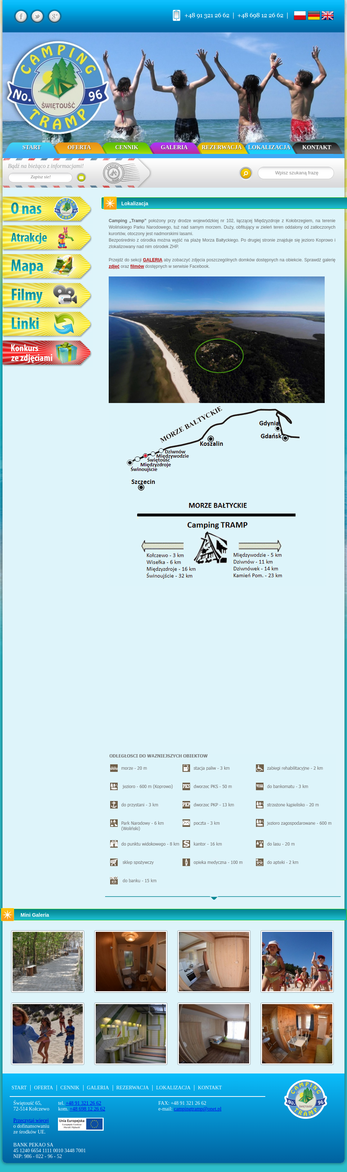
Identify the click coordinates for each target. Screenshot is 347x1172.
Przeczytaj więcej (31, 1120)
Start (31, 147)
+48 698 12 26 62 (87, 1109)
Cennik (126, 147)
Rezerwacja (222, 147)
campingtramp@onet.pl (197, 1109)
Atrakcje (48, 238)
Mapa (48, 267)
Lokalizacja (269, 147)
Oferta (79, 147)
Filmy (48, 296)
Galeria (174, 147)
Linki (48, 325)
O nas (48, 210)
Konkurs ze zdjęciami (48, 353)
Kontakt (317, 147)
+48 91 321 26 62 (83, 1103)
